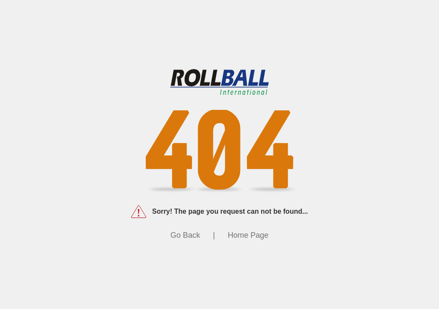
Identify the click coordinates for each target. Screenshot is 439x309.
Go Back (185, 235)
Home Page (248, 235)
